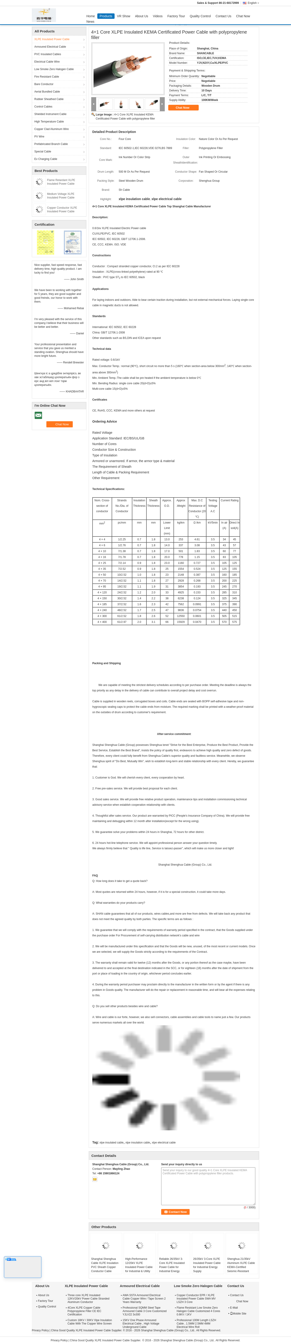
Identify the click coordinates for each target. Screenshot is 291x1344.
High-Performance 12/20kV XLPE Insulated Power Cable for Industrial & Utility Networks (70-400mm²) (139, 1267)
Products (106, 16)
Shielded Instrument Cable (50, 114)
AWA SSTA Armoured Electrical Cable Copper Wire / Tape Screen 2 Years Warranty (144, 1299)
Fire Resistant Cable (46, 76)
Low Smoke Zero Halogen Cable (54, 69)
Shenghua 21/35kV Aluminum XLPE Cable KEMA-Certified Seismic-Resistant (241, 1265)
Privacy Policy (40, 1330)
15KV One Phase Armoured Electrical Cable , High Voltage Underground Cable (141, 1324)
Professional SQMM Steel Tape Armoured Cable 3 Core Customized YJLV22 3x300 (144, 1311)
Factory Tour (176, 16)
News (90, 21)
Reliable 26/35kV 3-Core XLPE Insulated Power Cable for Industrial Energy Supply (172, 1267)
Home (90, 16)
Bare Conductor (43, 84)
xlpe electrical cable (164, 1142)
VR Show (123, 16)
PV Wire (39, 136)
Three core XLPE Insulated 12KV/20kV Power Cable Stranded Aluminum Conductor (88, 1299)
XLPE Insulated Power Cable (52, 39)
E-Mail (234, 1307)
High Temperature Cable (49, 121)
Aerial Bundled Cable (47, 91)
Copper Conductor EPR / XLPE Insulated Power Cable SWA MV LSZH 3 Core (196, 1299)
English (253, 3)
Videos (158, 16)
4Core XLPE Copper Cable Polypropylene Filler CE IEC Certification (84, 1311)
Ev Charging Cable (45, 159)
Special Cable (42, 151)
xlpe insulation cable (137, 1142)
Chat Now (243, 16)
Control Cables (43, 106)
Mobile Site (238, 1313)
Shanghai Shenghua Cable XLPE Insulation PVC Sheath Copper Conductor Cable (104, 1265)
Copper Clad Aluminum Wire (51, 129)
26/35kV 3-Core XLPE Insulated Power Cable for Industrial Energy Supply (207, 1265)
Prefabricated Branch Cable (51, 144)
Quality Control (200, 16)
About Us (141, 16)
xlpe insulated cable (111, 1142)
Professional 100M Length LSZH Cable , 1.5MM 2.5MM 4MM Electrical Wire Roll (196, 1324)
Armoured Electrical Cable (50, 46)
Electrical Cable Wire (47, 61)
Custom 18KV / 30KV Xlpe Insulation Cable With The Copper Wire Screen (90, 1322)
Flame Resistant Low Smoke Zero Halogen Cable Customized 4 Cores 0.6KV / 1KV (198, 1311)
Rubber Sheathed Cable (49, 99)
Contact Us (223, 16)
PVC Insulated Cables (47, 54)
